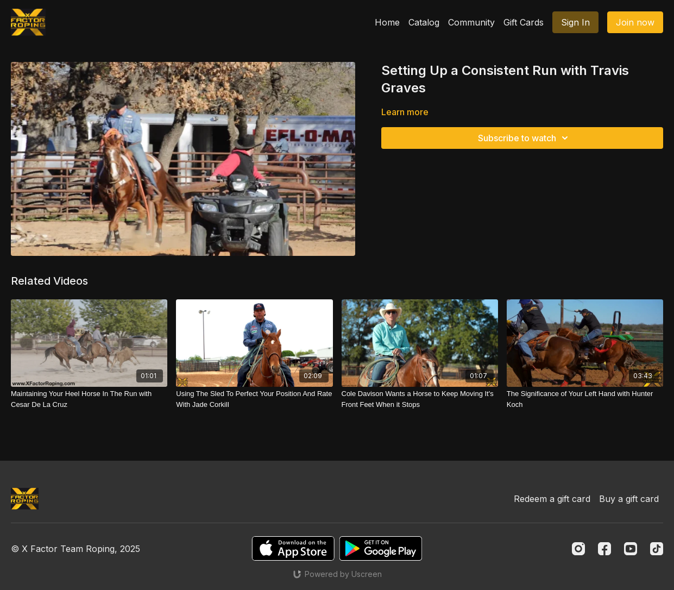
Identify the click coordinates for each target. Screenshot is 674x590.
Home (387, 22)
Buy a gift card (629, 498)
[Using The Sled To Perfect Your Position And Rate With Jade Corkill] (254, 399)
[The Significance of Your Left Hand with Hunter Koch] (585, 399)
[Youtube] (630, 548)
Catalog (423, 22)
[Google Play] (381, 548)
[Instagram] (578, 548)
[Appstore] (293, 548)
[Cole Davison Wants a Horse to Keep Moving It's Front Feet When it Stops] (420, 399)
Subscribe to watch (524, 138)
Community (471, 22)
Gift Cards (523, 22)
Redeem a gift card (552, 498)
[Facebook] (604, 548)
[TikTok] (656, 548)
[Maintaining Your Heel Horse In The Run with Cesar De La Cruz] (89, 399)
